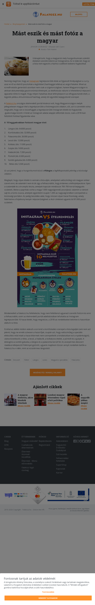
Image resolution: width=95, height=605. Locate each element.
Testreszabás (48, 592)
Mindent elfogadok (48, 598)
